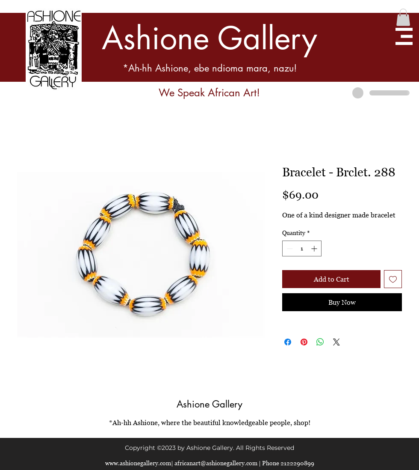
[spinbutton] (302, 248)
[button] (403, 17)
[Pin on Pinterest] (304, 342)
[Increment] (315, 248)
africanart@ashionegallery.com (215, 463)
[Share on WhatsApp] (320, 342)
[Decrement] (288, 248)
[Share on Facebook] (288, 342)
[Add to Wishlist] (393, 279)
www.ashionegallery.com (138, 463)
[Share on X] (336, 342)
